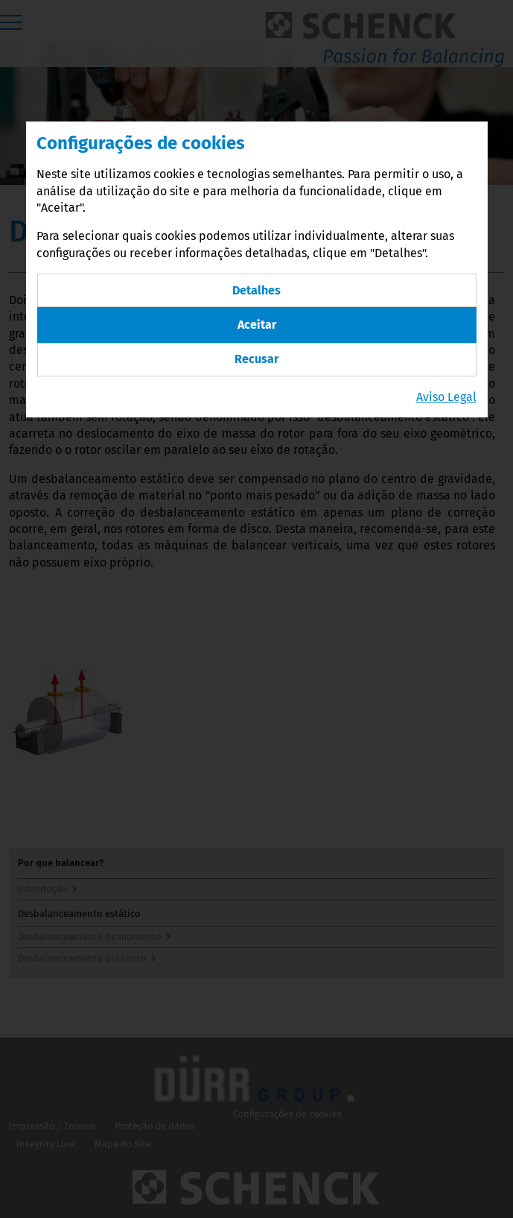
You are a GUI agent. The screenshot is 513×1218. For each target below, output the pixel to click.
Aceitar (257, 325)
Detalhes (256, 290)
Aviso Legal (446, 397)
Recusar (256, 359)
